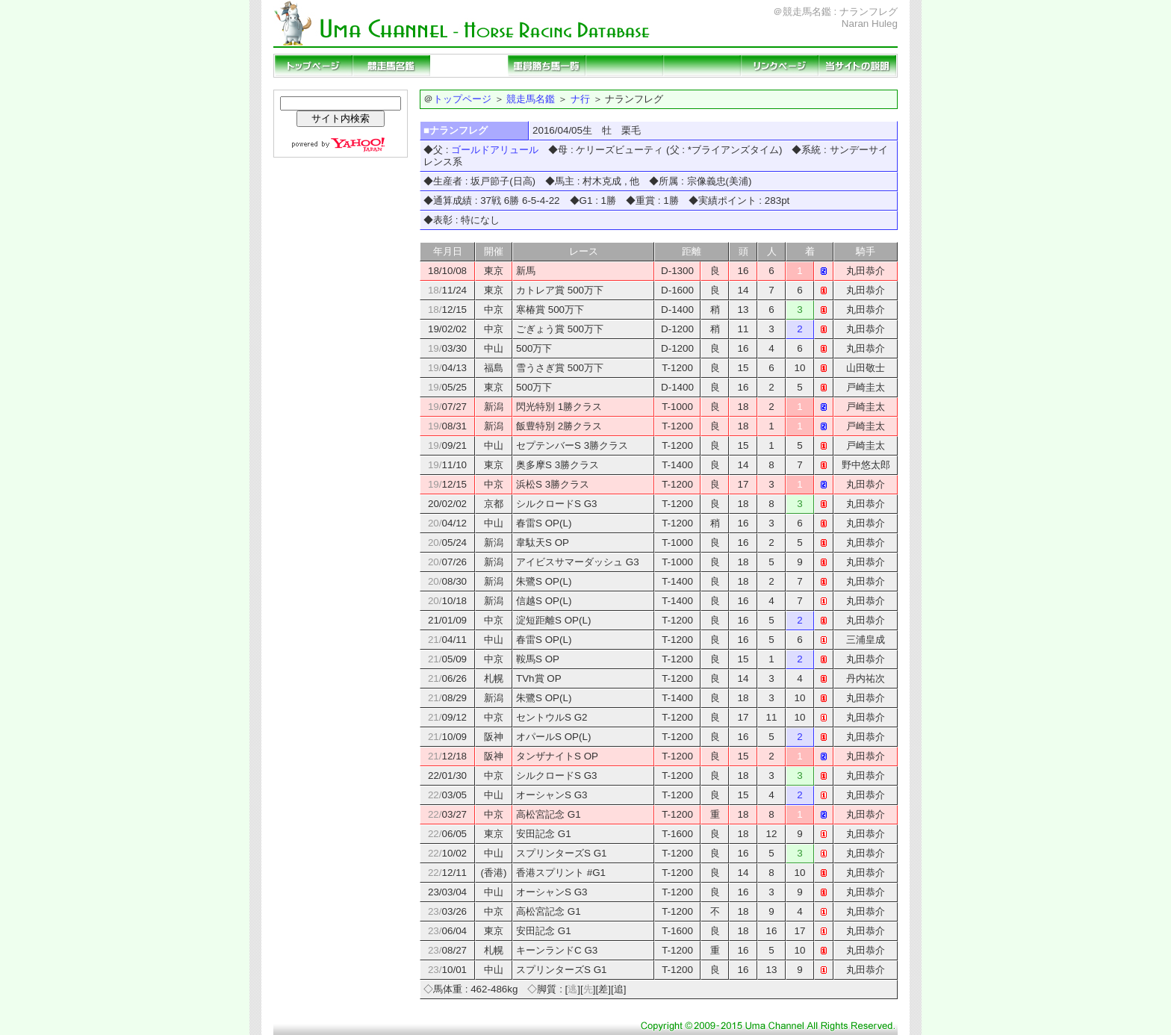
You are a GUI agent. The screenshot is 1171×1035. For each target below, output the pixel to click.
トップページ (313, 65)
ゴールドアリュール (494, 149)
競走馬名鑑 (391, 65)
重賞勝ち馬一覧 (547, 65)
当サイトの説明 (857, 65)
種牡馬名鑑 (469, 65)
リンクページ (780, 65)
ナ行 (580, 99)
